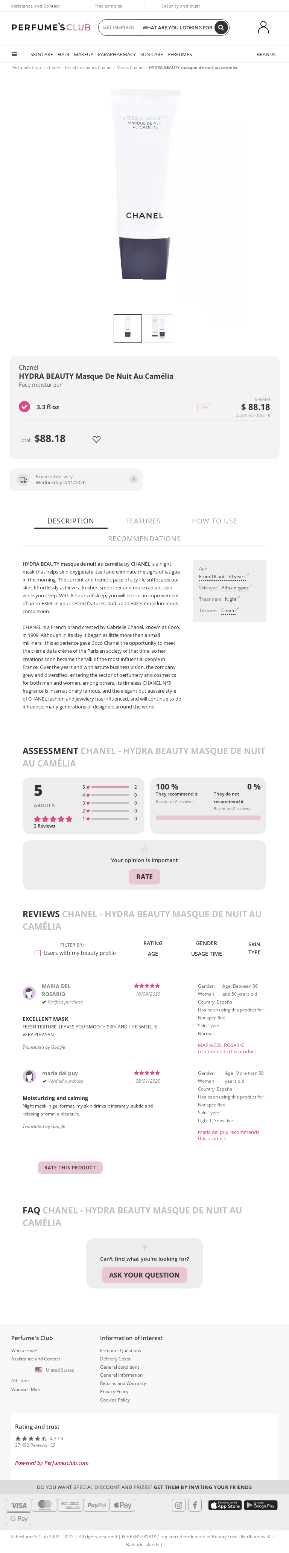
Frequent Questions (120, 1350)
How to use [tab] (214, 520)
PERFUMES (179, 54)
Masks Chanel (130, 67)
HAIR (63, 54)
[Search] (221, 27)
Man (35, 1389)
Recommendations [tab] (144, 538)
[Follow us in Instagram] (179, 1505)
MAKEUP (83, 54)
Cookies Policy (115, 1400)
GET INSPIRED (119, 27)
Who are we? (24, 1350)
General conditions (120, 1367)
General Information (121, 1375)
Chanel (53, 67)
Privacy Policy (114, 1391)
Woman (19, 1389)
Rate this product (70, 1167)
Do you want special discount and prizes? (144, 1487)
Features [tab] (143, 520)
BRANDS (266, 54)
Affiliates (20, 1380)
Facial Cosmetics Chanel (88, 67)
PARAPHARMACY (116, 54)
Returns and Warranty (123, 1383)
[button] (55, 1370)
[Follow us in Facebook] (195, 1505)
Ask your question (144, 1274)
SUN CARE (151, 54)
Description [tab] (71, 520)
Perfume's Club (26, 67)
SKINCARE (41, 54)
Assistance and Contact (35, 6)
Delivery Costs (115, 1359)
